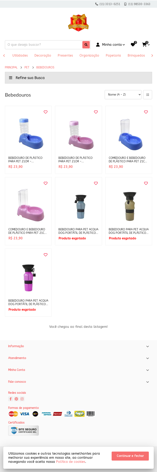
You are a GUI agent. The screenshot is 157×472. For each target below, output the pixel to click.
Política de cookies (70, 462)
